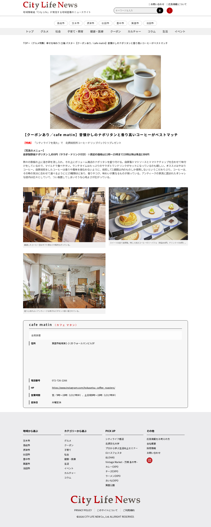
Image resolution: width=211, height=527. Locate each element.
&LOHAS (110, 457)
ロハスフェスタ (114, 452)
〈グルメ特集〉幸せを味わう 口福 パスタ (51, 43)
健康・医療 (96, 31)
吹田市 (105, 23)
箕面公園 (110, 485)
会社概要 (151, 443)
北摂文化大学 (112, 443)
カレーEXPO (112, 466)
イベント (180, 31)
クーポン (115, 31)
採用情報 (151, 448)
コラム (152, 31)
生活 (165, 31)
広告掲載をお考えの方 (158, 439)
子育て (67, 449)
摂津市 (90, 23)
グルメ (44, 31)
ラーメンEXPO (113, 476)
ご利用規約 (129, 510)
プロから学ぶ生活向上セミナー (122, 448)
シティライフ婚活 (115, 439)
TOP (25, 43)
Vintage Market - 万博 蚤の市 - (122, 462)
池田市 (150, 23)
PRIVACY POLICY (83, 510)
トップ (30, 31)
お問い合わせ (154, 452)
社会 (58, 31)
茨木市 (75, 23)
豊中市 (120, 23)
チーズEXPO (112, 471)
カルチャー (134, 31)
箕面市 (135, 23)
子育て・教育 (75, 31)
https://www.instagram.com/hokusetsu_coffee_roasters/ (83, 387)
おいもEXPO (112, 480)
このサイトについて (107, 510)
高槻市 (61, 23)
